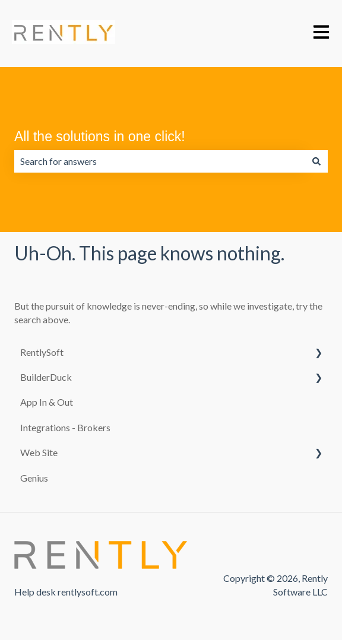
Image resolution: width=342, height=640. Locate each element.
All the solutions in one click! (99, 136)
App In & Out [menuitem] (46, 401)
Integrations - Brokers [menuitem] (65, 427)
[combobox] (159, 161)
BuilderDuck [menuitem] (46, 377)
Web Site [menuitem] (39, 452)
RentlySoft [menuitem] (42, 352)
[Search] (316, 161)
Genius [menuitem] (34, 477)
